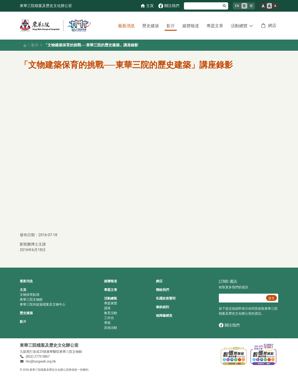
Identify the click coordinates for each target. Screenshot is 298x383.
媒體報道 (190, 25)
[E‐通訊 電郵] (242, 298)
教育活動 (110, 313)
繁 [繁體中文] (244, 6)
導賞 (107, 323)
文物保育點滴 (29, 294)
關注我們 (229, 325)
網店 (272, 25)
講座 (107, 308)
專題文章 (215, 25)
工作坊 (109, 318)
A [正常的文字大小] (269, 6)
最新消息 (126, 25)
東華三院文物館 (31, 299)
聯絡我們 (162, 290)
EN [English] (237, 6)
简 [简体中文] (251, 6)
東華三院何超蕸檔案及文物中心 (42, 304)
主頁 (23, 290)
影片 (170, 25)
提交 (271, 298)
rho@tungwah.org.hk (41, 361)
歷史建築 (150, 25)
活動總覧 (110, 298)
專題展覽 (110, 303)
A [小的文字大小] (275, 5)
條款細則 (162, 307)
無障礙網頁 (164, 315)
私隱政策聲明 (166, 298)
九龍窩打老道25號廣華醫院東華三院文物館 (51, 351)
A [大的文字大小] (263, 5)
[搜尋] (202, 6)
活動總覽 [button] (239, 25)
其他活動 (110, 327)
